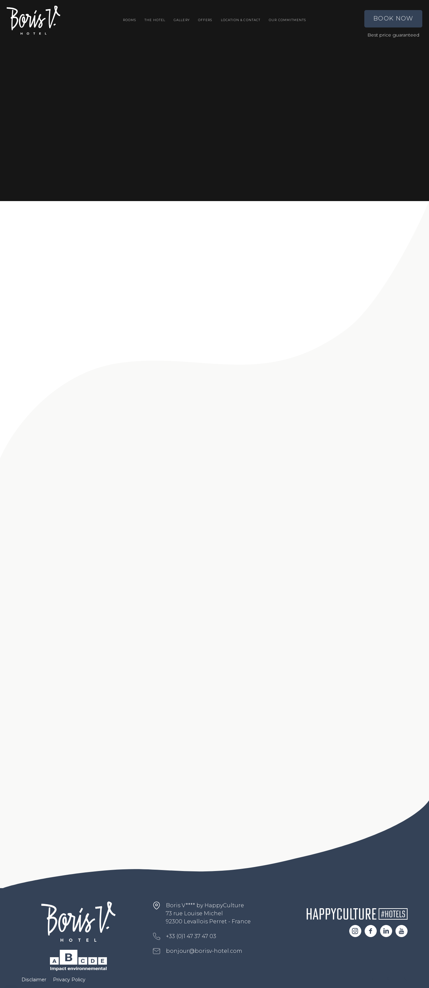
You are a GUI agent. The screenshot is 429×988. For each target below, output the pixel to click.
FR (369, 979)
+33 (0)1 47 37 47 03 (191, 936)
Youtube (401, 931)
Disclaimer (33, 979)
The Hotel (154, 20)
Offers (205, 20)
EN (404, 979)
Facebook (371, 931)
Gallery (182, 20)
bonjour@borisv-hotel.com (204, 951)
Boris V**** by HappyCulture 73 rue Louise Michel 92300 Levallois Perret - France (208, 913)
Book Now (393, 18)
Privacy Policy (69, 979)
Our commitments (287, 20)
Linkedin (386, 931)
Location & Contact (240, 20)
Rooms (129, 20)
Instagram (355, 931)
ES (386, 979)
